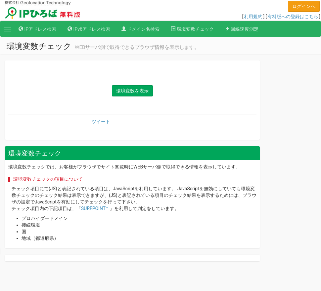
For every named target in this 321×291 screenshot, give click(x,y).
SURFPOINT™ (95, 208)
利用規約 (253, 16)
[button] (7, 29)
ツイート (101, 121)
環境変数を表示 (132, 90)
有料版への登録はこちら (292, 16)
